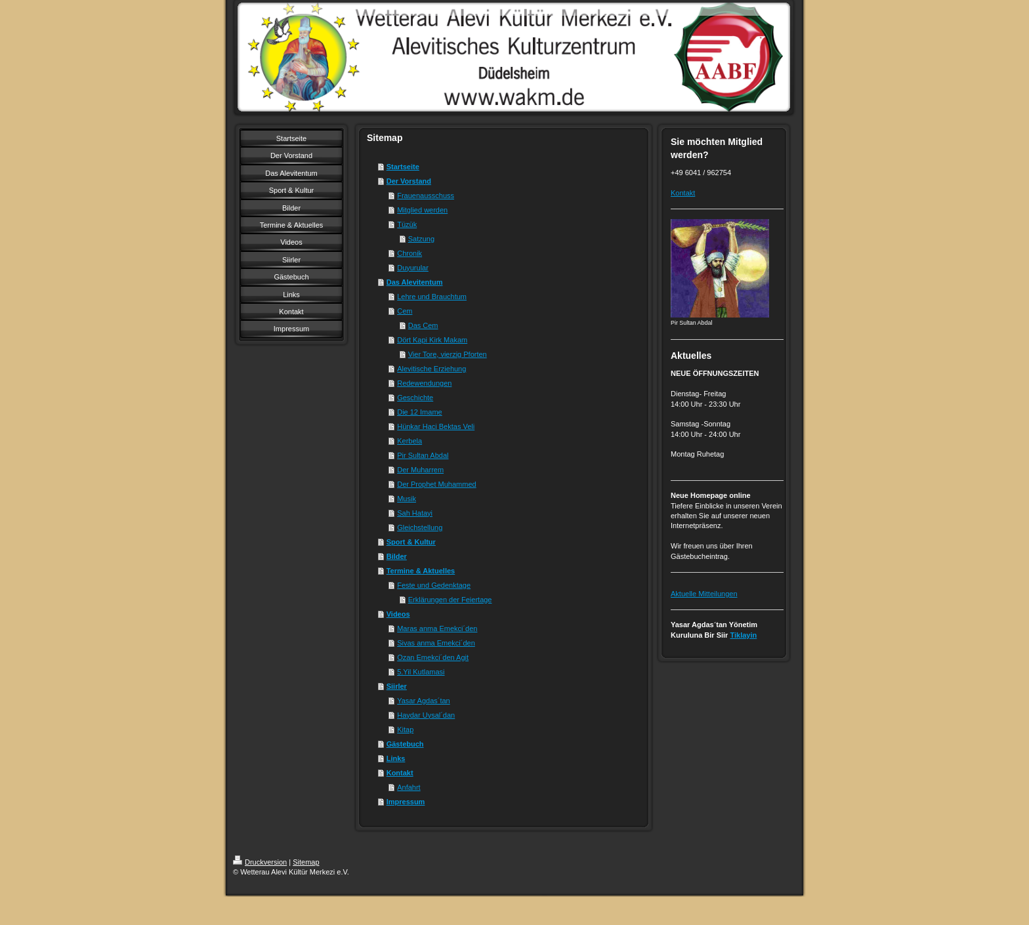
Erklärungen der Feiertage (450, 600)
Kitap (405, 729)
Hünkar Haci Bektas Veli (435, 426)
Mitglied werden (422, 210)
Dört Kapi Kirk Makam (432, 340)
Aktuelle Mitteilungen (704, 594)
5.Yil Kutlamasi (420, 672)
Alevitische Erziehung (431, 369)
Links (396, 758)
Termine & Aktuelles (421, 571)
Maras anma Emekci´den (437, 628)
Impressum (406, 802)
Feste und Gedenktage (434, 585)
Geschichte (415, 397)
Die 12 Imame (419, 412)
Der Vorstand (409, 181)
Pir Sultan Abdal (422, 455)
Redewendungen (424, 383)
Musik (406, 499)
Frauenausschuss (425, 195)
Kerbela (409, 441)
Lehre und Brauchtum (432, 296)
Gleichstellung (419, 527)
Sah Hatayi (414, 513)
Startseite (403, 167)
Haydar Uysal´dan (426, 715)
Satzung (421, 239)
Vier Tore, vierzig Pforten (447, 354)
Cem (404, 311)
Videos (398, 614)
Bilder (397, 556)
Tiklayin (743, 635)
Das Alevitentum (415, 282)
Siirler (397, 686)
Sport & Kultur (411, 542)
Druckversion (260, 862)
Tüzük (407, 224)
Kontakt (400, 773)
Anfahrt (408, 787)
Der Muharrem (420, 470)
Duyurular (413, 268)
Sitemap (306, 862)
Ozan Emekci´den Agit (433, 657)
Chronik (409, 253)
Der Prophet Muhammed (436, 484)
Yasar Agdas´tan (423, 701)
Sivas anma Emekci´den (436, 643)
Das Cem (423, 325)
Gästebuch (405, 744)
